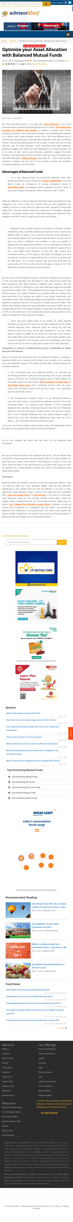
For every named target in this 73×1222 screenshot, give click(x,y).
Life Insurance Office (10, 1117)
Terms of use (7, 1077)
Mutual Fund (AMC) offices (12, 1107)
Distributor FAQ (8, 1086)
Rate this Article (40, 64)
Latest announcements (47, 1082)
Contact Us (6, 1054)
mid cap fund (39, 495)
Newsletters (6, 1091)
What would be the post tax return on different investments (31, 744)
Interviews (42, 1063)
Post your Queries (45, 1072)
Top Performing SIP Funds (21, 782)
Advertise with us (8, 1095)
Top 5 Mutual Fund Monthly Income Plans (29, 504)
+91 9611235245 (49, 1113)
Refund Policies (44, 1091)
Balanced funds (29, 158)
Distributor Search (45, 1095)
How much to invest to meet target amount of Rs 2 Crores (31, 720)
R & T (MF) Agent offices (11, 1112)
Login (53, 3)
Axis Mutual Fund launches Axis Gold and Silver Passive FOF (33, 1020)
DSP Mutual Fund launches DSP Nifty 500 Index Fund (29, 996)
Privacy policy (7, 1068)
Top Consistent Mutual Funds (22, 798)
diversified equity (16, 187)
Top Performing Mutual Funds (22, 777)
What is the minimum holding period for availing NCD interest (33, 761)
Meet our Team (7, 1058)
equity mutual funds (52, 181)
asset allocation (51, 124)
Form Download (8, 1135)
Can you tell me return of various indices (24, 737)
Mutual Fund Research (47, 1049)
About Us (5, 1049)
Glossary (5, 1126)
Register (59, 3)
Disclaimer (6, 1072)
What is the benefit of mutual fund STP (23, 713)
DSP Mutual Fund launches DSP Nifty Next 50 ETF (28, 990)
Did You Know (7, 1131)
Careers (5, 1063)
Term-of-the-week (45, 1086)
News (41, 1068)
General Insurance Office (11, 1121)
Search (62, 542)
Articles (41, 1058)
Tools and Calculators (47, 1054)
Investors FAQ (7, 1082)
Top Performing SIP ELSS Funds (24, 787)
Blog (40, 1077)
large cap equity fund (18, 495)
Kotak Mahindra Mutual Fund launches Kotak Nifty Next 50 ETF (33, 1003)
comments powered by (15, 536)
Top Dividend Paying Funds (22, 793)
